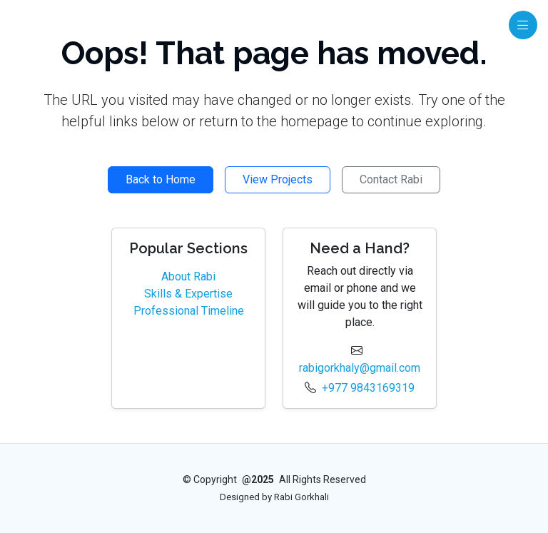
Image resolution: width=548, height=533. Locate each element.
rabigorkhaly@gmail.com (359, 368)
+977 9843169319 (368, 388)
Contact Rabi (391, 179)
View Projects (278, 179)
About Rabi (188, 276)
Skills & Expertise (188, 293)
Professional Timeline (188, 311)
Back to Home (161, 179)
